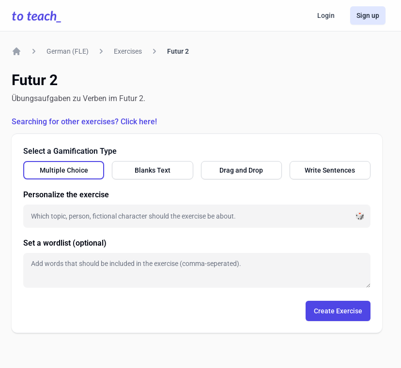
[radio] (63, 170)
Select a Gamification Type (70, 151)
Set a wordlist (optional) (65, 243)
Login (326, 15)
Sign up (367, 15)
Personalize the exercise (66, 194)
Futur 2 (178, 51)
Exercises (128, 51)
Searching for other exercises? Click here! (84, 121)
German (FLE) (67, 51)
